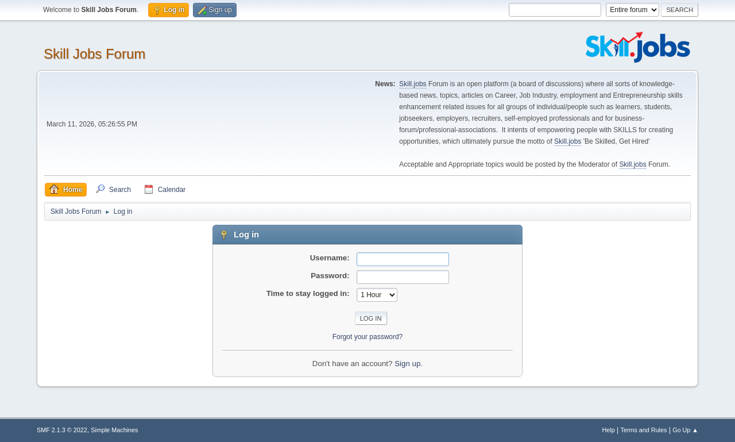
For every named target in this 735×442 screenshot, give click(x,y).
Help (608, 429)
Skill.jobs (412, 84)
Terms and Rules (644, 429)
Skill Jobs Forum (94, 54)
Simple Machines (114, 429)
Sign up (407, 363)
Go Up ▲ (685, 429)
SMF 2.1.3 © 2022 (62, 429)
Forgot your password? (367, 337)
